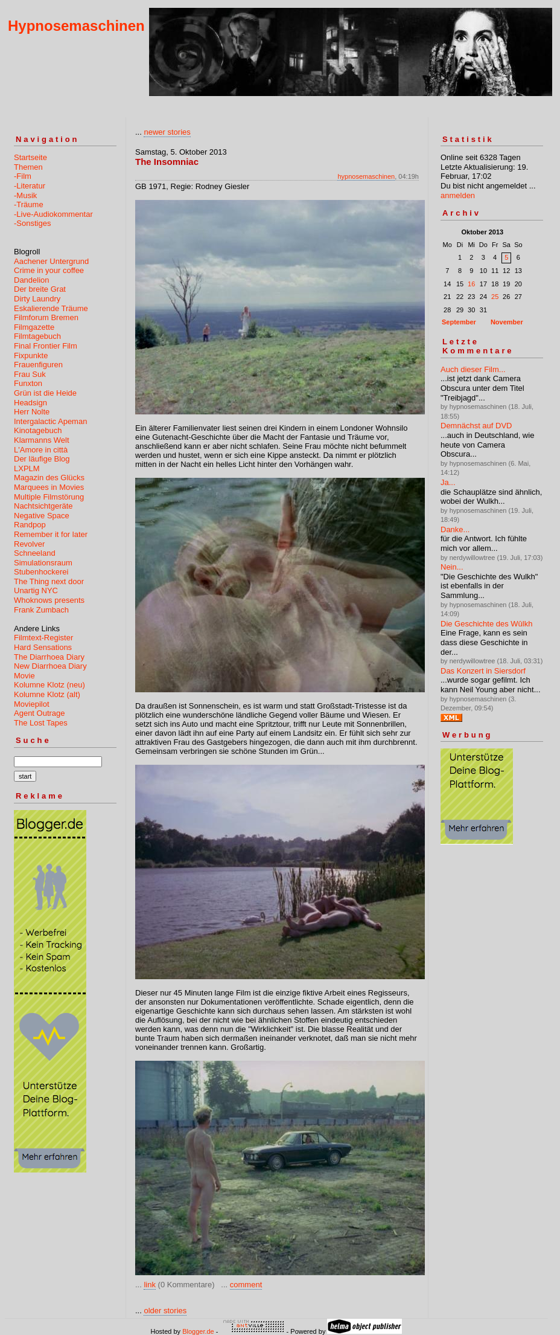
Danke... (455, 529)
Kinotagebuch (38, 430)
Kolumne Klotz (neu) (49, 684)
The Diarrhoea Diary (49, 656)
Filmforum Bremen (46, 317)
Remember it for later (51, 534)
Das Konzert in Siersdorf (483, 670)
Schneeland (35, 553)
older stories (165, 1310)
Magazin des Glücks (49, 477)
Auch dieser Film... (473, 369)
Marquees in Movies (49, 487)
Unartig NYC (36, 590)
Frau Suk (30, 374)
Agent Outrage (39, 713)
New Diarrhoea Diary (50, 666)
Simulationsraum (43, 562)
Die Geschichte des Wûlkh (486, 623)
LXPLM (27, 468)
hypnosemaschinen (366, 176)
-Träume (28, 204)
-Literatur (29, 185)
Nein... (452, 566)
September (459, 322)
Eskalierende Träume (51, 308)
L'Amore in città (41, 449)
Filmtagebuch (37, 336)
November (507, 322)
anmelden (458, 195)
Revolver (29, 543)
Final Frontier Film (45, 345)
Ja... (448, 482)
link (150, 1284)
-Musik (25, 195)
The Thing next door (49, 581)
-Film (22, 176)
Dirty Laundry (37, 298)
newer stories (167, 132)
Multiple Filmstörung (49, 496)
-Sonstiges (32, 223)
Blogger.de (198, 1331)
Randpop (30, 524)
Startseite (30, 157)
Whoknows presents (49, 600)
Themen (28, 167)
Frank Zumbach (41, 609)
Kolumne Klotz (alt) (47, 694)
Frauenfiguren (38, 364)
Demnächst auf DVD (476, 425)
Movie (24, 675)
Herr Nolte (31, 411)
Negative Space (41, 515)
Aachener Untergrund (51, 261)
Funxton (28, 383)
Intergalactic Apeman (50, 421)
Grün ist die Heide (45, 392)
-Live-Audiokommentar (53, 214)
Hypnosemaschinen (76, 26)
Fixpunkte (31, 355)
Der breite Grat (40, 289)
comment (246, 1284)
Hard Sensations (43, 647)
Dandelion (31, 280)
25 (494, 296)
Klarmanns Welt (41, 440)
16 (471, 284)
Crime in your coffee (49, 270)
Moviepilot (31, 704)
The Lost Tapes (41, 722)
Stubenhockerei (41, 571)
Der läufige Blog (42, 458)
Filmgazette (34, 327)
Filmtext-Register (43, 637)
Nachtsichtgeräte (43, 505)
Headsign (30, 402)
